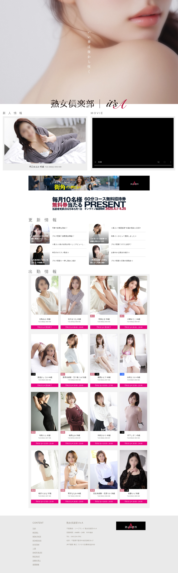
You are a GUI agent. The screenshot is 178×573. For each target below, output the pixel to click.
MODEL (35, 532)
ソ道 (34, 548)
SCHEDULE (37, 540)
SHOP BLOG (37, 552)
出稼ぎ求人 (37, 560)
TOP (34, 528)
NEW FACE (37, 536)
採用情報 (36, 564)
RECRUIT (36, 556)
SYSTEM (36, 544)
